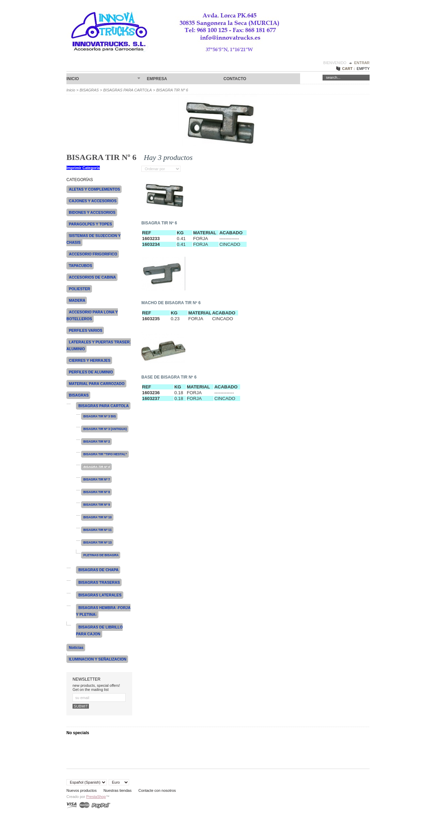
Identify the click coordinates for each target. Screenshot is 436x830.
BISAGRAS (89, 90)
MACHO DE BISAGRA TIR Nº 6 (171, 302)
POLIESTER (79, 289)
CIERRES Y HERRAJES (89, 360)
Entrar (362, 63)
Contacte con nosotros (157, 790)
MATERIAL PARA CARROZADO (96, 384)
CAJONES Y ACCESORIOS (92, 201)
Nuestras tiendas (118, 790)
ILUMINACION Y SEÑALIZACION (97, 659)
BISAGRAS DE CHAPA (98, 570)
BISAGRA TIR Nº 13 (97, 542)
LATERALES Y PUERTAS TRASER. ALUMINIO (98, 345)
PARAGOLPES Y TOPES (90, 224)
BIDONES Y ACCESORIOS (92, 212)
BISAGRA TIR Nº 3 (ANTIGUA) (105, 429)
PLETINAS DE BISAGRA (101, 555)
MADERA (77, 300)
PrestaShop (96, 797)
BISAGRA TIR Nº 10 (97, 517)
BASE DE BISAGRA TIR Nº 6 (169, 377)
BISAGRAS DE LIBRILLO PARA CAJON (99, 630)
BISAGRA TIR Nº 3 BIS (99, 416)
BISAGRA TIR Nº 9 (96, 504)
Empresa (157, 78)
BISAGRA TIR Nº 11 (97, 530)
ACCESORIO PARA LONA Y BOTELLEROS (92, 315)
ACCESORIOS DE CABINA (92, 277)
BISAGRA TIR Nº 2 (96, 441)
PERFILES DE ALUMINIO (91, 372)
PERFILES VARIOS (85, 330)
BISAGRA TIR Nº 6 (159, 223)
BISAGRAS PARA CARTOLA (127, 90)
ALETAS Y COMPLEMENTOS (94, 189)
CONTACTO (234, 78)
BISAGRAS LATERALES (99, 595)
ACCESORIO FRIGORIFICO (93, 254)
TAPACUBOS (80, 266)
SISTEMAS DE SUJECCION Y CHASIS (93, 239)
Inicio (103, 78)
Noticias (76, 648)
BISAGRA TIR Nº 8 (96, 492)
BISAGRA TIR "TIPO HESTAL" (105, 454)
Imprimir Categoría (83, 168)
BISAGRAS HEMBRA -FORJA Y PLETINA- (103, 611)
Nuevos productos (81, 790)
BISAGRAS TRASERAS (99, 582)
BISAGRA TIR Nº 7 (96, 479)
